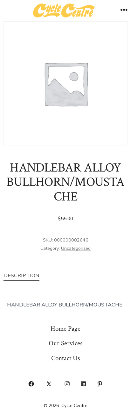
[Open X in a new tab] (49, 383)
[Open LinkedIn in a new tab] (83, 383)
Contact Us (65, 358)
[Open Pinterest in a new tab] (99, 383)
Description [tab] (21, 275)
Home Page (65, 328)
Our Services (65, 343)
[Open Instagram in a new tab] (67, 383)
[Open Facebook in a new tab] (31, 383)
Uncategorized (76, 248)
